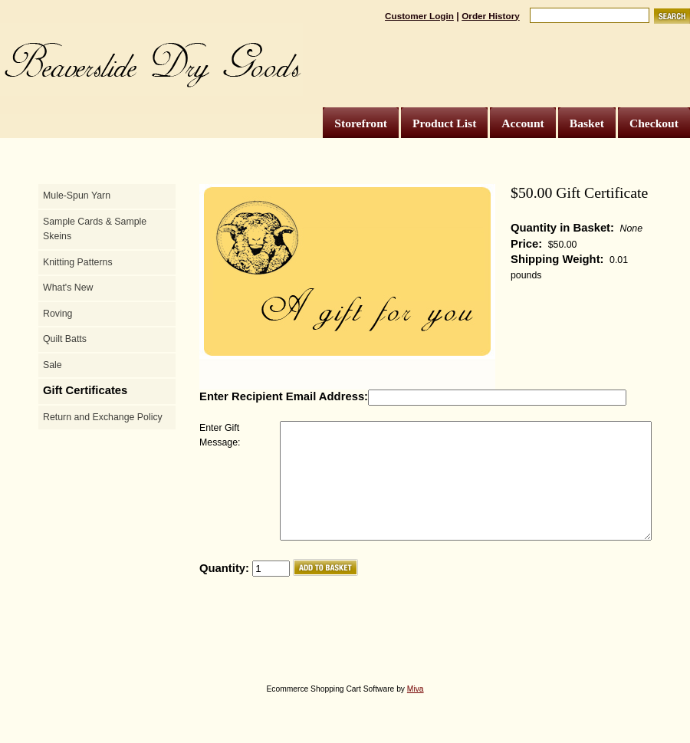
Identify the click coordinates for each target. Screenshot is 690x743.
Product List (444, 123)
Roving (57, 313)
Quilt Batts (65, 339)
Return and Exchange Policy (103, 417)
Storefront (360, 123)
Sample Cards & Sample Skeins (94, 229)
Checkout (653, 123)
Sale (52, 365)
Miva (415, 712)
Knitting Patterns (78, 262)
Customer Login (419, 16)
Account (522, 123)
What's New (68, 287)
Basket (587, 123)
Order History (491, 16)
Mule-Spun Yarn (76, 195)
